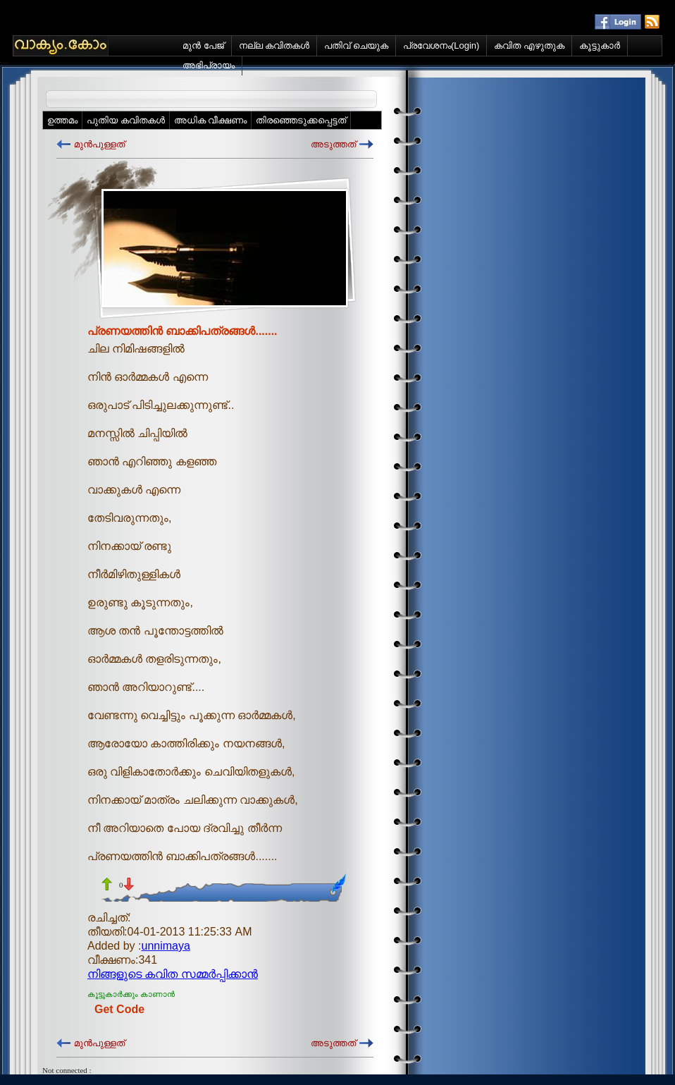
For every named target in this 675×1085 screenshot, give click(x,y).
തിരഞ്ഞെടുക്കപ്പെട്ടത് (301, 120)
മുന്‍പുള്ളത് (99, 144)
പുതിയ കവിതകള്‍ (126, 120)
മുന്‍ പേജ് (203, 45)
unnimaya (166, 946)
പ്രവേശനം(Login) (441, 45)
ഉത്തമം (62, 120)
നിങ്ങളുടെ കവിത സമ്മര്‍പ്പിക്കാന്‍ (172, 974)
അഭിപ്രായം (208, 65)
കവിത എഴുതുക (529, 45)
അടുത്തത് (333, 144)
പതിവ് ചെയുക (356, 45)
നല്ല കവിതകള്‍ (274, 45)
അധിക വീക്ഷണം (210, 120)
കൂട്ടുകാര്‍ (599, 45)
